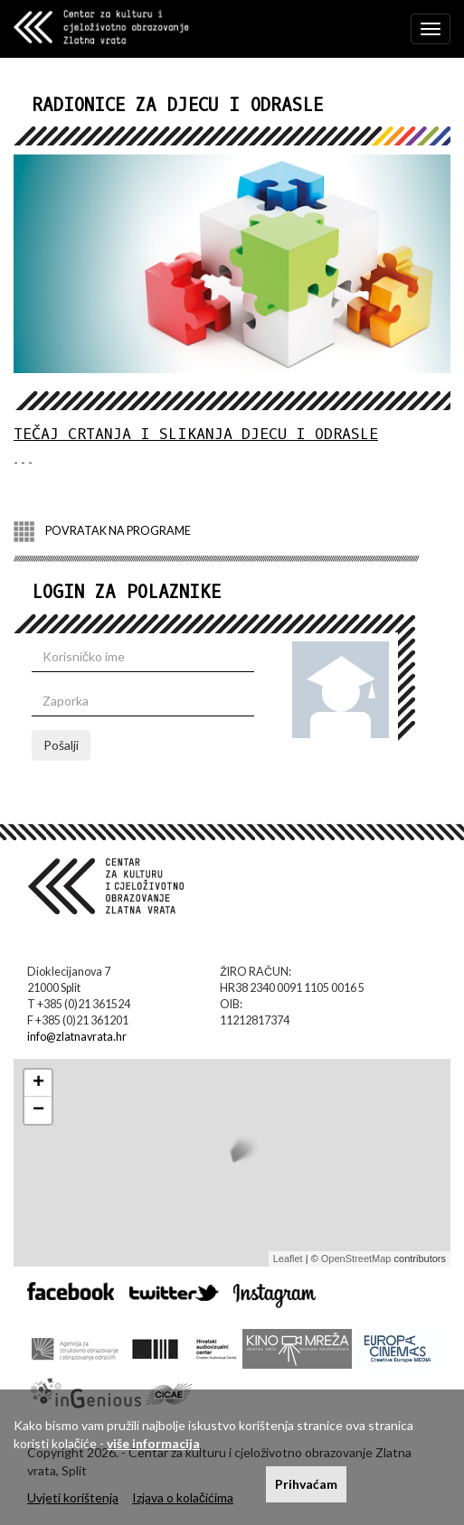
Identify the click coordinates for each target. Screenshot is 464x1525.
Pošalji (61, 745)
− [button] (38, 1110)
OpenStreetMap (356, 1258)
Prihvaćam (306, 1484)
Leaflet (288, 1258)
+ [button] (38, 1083)
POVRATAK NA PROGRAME (102, 531)
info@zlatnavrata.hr (77, 1036)
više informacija (153, 1443)
